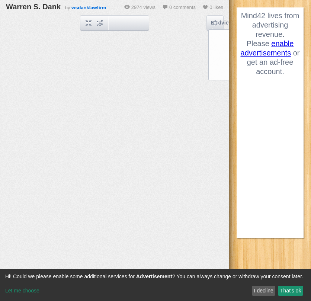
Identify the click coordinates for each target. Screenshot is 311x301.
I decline (263, 291)
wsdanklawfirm (88, 7)
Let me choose (22, 291)
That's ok (290, 291)
